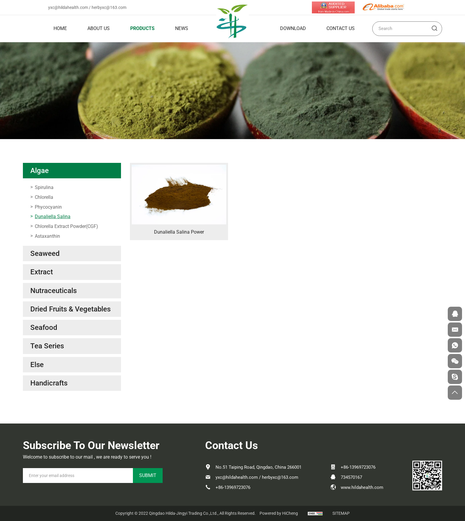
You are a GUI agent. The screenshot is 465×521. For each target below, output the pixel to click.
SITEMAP (341, 513)
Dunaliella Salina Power (179, 232)
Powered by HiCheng (279, 513)
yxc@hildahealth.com (68, 7)
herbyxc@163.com (109, 7)
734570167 (351, 477)
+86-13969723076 (233, 487)
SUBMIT (147, 475)
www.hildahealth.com (362, 487)
